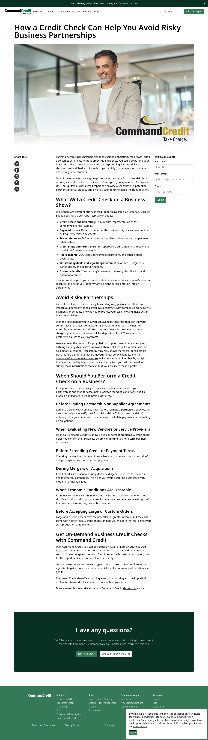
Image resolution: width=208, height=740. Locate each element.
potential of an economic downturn (77, 358)
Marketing (61, 706)
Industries (126, 699)
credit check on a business (83, 182)
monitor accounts (87, 392)
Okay (133, 732)
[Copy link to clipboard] (16, 189)
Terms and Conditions (43, 725)
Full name (160, 161)
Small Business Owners (100, 699)
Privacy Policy (72, 725)
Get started (130, 588)
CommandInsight (130, 695)
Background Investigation (69, 714)
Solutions (61, 695)
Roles (91, 695)
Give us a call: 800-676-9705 (115, 653)
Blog (96, 11)
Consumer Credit (65, 702)
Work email (161, 173)
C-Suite (92, 706)
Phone (159, 186)
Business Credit (64, 699)
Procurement (95, 710)
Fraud (59, 710)
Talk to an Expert (193, 11)
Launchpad (158, 706)
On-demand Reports (66, 717)
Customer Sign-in (129, 706)
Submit (160, 199)
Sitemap (109, 725)
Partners (87, 11)
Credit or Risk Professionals (102, 702)
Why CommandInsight (132, 702)
